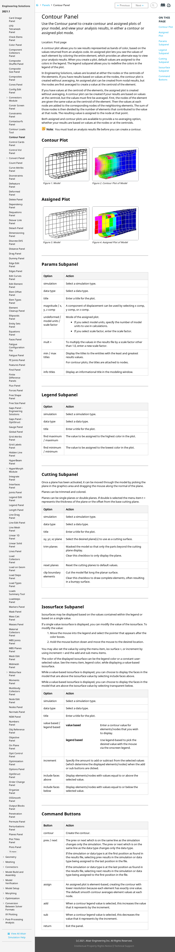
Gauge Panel (16, 426)
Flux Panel (14, 385)
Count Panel (15, 162)
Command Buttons (164, 78)
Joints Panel (15, 492)
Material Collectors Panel (14, 632)
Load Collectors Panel (14, 559)
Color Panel (15, 44)
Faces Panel (15, 339)
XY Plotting (11, 914)
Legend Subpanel (164, 51)
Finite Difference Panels (14, 377)
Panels (46, 5)
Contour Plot (166, 26)
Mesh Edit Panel (14, 658)
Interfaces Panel (14, 486)
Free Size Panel (17, 403)
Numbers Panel (14, 723)
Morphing (11, 893)
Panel (14, 775)
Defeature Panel (14, 185)
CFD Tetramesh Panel (14, 29)
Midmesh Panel (14, 665)
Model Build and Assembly (14, 873)
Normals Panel (17, 711)
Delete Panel (16, 199)
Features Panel (17, 364)
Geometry (10, 856)
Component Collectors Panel (15, 52)
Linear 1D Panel (14, 537)
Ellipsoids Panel (14, 317)
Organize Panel (14, 791)
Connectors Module (15, 99)
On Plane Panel (14, 747)
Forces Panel (16, 390)
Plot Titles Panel (14, 841)
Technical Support (124, 945)
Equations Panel (14, 333)
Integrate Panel (14, 478)
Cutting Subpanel (164, 60)
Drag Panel (15, 253)
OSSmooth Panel (15, 799)
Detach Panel (16, 228)
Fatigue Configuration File (16, 347)
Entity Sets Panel (14, 325)
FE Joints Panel (17, 360)
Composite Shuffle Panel (16, 62)
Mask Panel (15, 611)
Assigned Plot (164, 34)
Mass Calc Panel (14, 618)
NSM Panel (15, 716)
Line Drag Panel (14, 516)
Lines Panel (15, 551)
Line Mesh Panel (14, 529)
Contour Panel (17, 137)
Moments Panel (14, 682)
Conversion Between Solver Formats (13, 906)
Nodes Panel (16, 707)
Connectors (11, 866)
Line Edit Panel (17, 522)
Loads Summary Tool (17, 592)
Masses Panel (16, 624)
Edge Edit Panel (14, 265)
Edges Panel (15, 271)
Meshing (10, 861)
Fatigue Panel (16, 355)
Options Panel (16, 769)
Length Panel (16, 509)
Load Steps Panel (15, 576)
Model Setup (12, 888)
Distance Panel (17, 248)
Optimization (12, 898)
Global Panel (16, 431)
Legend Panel (16, 505)
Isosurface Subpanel (164, 69)
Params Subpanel (164, 42)
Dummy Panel (16, 258)
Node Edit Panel (14, 701)
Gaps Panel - (16, 411)
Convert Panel (16, 158)
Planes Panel (16, 834)
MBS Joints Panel (14, 642)
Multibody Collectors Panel (14, 691)
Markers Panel (17, 606)
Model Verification (11, 881)
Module (16, 470)
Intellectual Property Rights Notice (93, 945)
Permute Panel (17, 821)
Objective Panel (14, 739)
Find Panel (14, 369)
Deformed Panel (14, 193)
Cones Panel (15, 84)
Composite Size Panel (15, 70)
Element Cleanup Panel (17, 309)
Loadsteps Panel (14, 600)
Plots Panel (15, 847)
